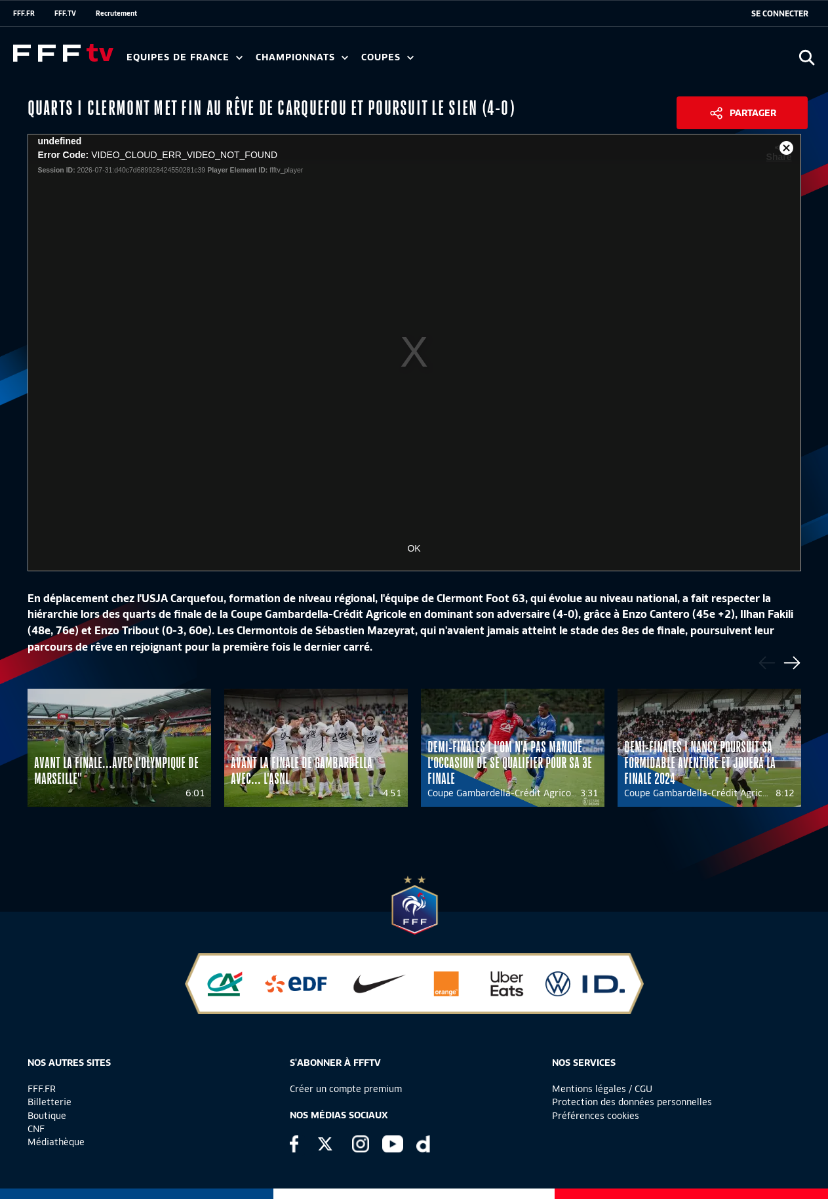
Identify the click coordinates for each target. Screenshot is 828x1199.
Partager (753, 113)
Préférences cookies (595, 1115)
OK (413, 548)
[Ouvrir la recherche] (806, 57)
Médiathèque (56, 1142)
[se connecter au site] (779, 14)
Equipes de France (185, 57)
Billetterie (49, 1102)
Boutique (47, 1115)
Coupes (387, 57)
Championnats (302, 57)
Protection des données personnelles (632, 1102)
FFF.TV (65, 13)
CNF (36, 1129)
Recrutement (116, 13)
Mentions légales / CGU (602, 1089)
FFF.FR (24, 13)
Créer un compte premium (346, 1089)
